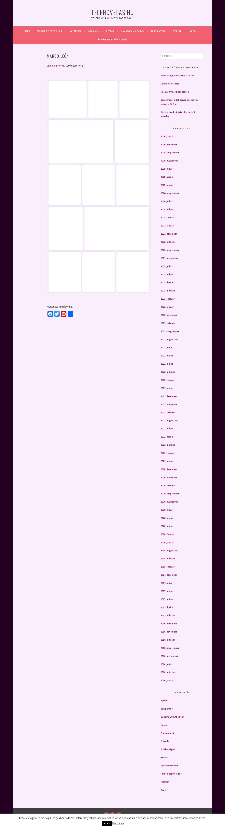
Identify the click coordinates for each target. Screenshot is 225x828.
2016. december (169, 623)
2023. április (167, 282)
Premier (165, 781)
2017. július (166, 582)
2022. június (167, 355)
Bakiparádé (167, 708)
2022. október (168, 323)
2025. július (166, 168)
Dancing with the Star (172, 716)
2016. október (168, 639)
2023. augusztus (169, 258)
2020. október (168, 485)
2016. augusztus (169, 656)
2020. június (167, 517)
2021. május (167, 428)
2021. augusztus (169, 420)
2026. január (167, 136)
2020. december (169, 469)
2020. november (169, 477)
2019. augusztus (169, 550)
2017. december (169, 574)
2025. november (169, 144)
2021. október (168, 412)
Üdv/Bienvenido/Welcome (112, 39)
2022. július (166, 347)
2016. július (166, 664)
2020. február (167, 534)
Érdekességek (168, 749)
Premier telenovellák (49, 31)
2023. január (167, 306)
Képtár (110, 31)
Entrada (165, 741)
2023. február (167, 298)
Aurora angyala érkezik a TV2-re (177, 75)
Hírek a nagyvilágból (171, 773)
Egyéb (164, 724)
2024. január (167, 225)
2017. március (168, 615)
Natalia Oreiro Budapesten (175, 91)
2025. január (167, 185)
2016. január (167, 680)
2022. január (167, 388)
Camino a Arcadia (170, 83)
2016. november (169, 631)
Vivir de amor (54, 65)
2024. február (167, 217)
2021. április (167, 436)
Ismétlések (75, 31)
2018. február (167, 566)
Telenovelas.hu (112, 12)
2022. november (169, 315)
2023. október (168, 241)
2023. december (169, 233)
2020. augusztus (169, 501)
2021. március (168, 444)
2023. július (166, 266)
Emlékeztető (167, 733)
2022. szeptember (170, 331)
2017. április (167, 607)
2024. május (167, 209)
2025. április (167, 176)
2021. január (167, 461)
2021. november (169, 404)
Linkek (191, 31)
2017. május (167, 599)
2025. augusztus (169, 160)
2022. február (167, 380)
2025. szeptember (170, 152)
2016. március (168, 672)
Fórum (177, 31)
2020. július (166, 509)
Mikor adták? (158, 31)
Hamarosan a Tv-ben (132, 31)
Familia (164, 757)
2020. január (167, 542)
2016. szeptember (170, 647)
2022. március (168, 371)
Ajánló (164, 700)
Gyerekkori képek (169, 765)
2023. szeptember (170, 250)
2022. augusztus (169, 339)
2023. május (167, 274)
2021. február (167, 452)
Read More (118, 823)
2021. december (169, 396)
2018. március (168, 558)
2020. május (167, 526)
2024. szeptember (170, 193)
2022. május (167, 363)
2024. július (166, 201)
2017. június (167, 591)
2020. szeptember (170, 493)
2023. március (168, 290)
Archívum (93, 31)
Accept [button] (107, 823)
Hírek (27, 31)
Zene (163, 789)
